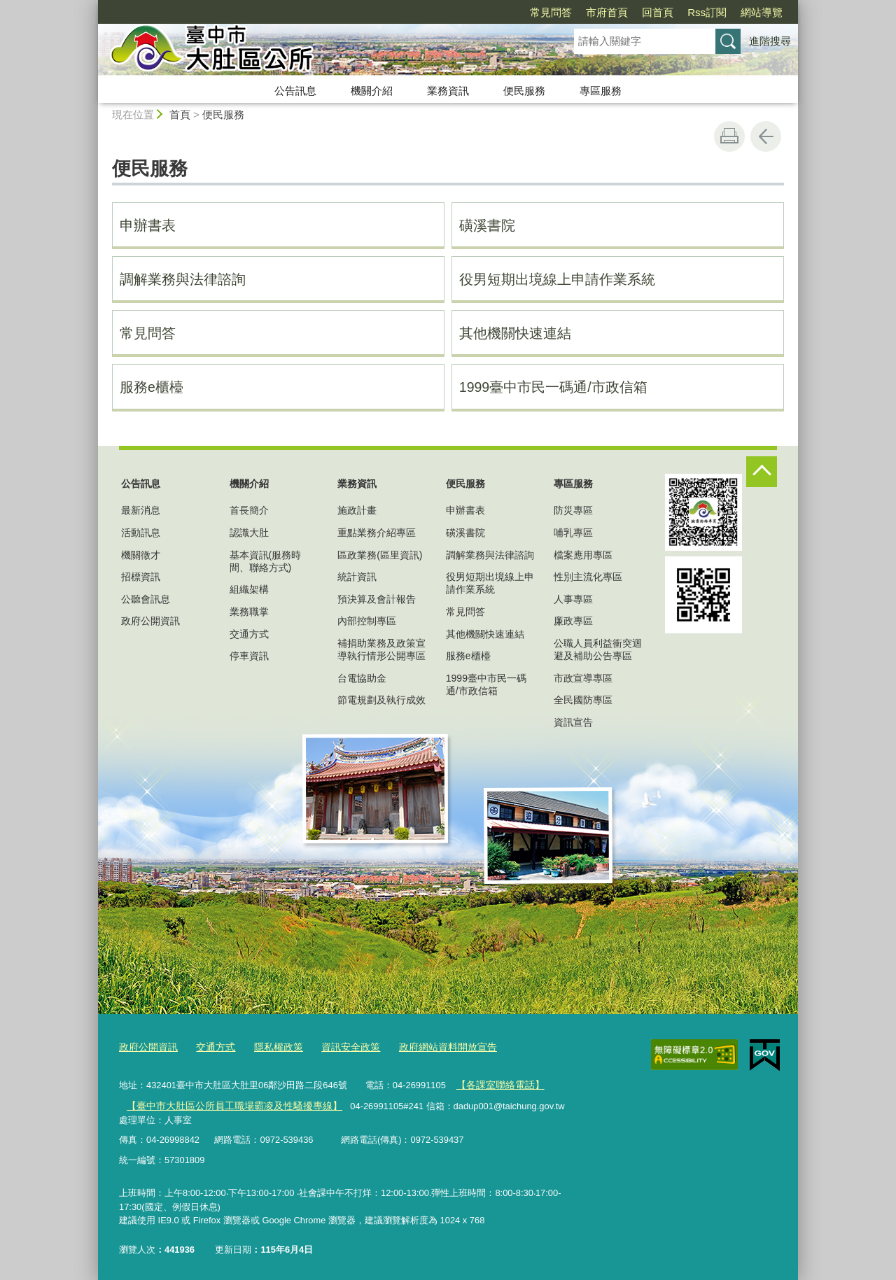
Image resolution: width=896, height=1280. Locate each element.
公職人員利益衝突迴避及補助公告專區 (598, 649)
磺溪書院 (487, 225)
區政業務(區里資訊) (379, 555)
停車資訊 (249, 655)
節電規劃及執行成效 (381, 699)
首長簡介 (249, 510)
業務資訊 (448, 91)
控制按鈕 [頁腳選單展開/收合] (761, 471)
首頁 (179, 114)
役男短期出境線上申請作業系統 (557, 279)
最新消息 (140, 510)
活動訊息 (140, 532)
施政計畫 (357, 510)
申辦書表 (148, 225)
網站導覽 (762, 12)
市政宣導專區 (583, 678)
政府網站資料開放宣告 (429, 1046)
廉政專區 (573, 620)
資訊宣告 (573, 722)
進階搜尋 (770, 41)
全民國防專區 (583, 699)
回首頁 (657, 12)
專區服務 (601, 91)
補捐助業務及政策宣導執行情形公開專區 (381, 649)
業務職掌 (249, 611)
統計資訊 (357, 576)
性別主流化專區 (588, 576)
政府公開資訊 (150, 620)
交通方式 (249, 634)
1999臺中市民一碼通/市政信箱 (553, 387)
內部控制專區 (366, 620)
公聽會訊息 (145, 599)
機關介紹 (372, 91)
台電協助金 (361, 678)
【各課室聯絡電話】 (497, 1082)
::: (92, 6)
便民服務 (524, 91)
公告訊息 (295, 91)
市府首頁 (607, 12)
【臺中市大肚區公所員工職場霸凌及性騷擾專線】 (226, 1102)
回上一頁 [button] (765, 136)
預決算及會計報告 (376, 599)
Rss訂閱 (707, 12)
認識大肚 (249, 532)
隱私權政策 (270, 1046)
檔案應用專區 (583, 555)
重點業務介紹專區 (376, 532)
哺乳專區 (573, 532)
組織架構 (249, 589)
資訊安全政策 (338, 1046)
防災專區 (573, 510)
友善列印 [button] (729, 136)
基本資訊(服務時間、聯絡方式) (266, 561)
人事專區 (573, 599)
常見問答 (551, 12)
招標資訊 (140, 576)
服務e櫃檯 (151, 387)
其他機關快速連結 (515, 333)
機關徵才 (140, 555)
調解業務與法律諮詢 (183, 279)
